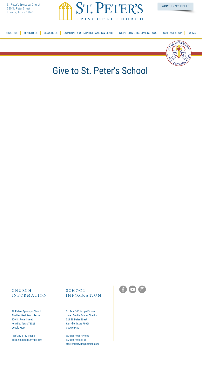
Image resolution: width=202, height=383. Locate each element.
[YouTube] (132, 289)
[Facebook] (123, 289)
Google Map (18, 327)
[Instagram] (142, 289)
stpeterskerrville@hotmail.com (82, 343)
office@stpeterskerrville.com (27, 339)
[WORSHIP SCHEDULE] (175, 6)
